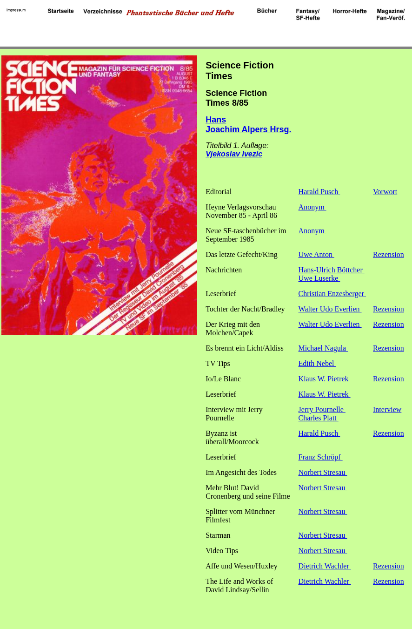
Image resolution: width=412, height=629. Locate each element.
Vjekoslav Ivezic (234, 154)
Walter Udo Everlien (330, 309)
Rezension (388, 254)
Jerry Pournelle (322, 409)
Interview (387, 409)
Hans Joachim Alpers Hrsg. (248, 124)
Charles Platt (319, 418)
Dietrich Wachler (325, 566)
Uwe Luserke (319, 278)
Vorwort (385, 192)
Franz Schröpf (321, 457)
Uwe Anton (316, 254)
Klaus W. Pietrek (325, 379)
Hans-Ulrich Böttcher (332, 270)
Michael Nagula (323, 348)
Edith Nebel (317, 363)
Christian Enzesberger (332, 294)
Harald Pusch (319, 192)
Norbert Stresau (323, 472)
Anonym (312, 207)
